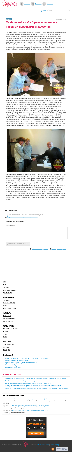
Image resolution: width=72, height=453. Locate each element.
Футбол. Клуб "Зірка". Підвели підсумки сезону (21, 363)
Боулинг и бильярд (9, 303)
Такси (5, 337)
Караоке (5, 305)
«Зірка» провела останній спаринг (16, 360)
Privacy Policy (54, 445)
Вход (44, 11)
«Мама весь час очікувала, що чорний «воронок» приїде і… (30, 399)
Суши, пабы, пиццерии (9, 290)
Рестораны (6, 287)
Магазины (6, 347)
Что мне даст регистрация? (59, 249)
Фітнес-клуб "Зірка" (11, 365)
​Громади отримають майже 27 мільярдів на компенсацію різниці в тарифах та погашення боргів (33, 386)
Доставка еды (7, 293)
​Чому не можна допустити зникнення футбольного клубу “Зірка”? (27, 358)
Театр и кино (7, 316)
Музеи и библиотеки (9, 318)
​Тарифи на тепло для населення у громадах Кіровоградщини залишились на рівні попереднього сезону (35, 378)
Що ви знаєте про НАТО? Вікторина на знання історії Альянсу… (30, 410)
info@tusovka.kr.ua (43, 445)
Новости (38, 4)
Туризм (5, 331)
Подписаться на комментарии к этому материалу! (22, 217)
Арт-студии (6, 350)
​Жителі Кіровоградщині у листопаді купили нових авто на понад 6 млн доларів (28, 383)
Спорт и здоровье (8, 344)
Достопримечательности (10, 329)
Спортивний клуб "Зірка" (13, 367)
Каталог (50, 4)
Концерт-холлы (8, 321)
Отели (5, 334)
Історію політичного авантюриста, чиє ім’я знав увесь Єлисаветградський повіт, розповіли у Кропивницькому (36, 388)
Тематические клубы (9, 308)
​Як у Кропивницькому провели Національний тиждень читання (23, 381)
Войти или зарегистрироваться (40, 249)
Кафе (4, 284)
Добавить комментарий (18, 244)
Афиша (27, 4)
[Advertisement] (36, 265)
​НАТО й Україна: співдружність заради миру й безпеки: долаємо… (31, 406)
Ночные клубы (7, 300)
